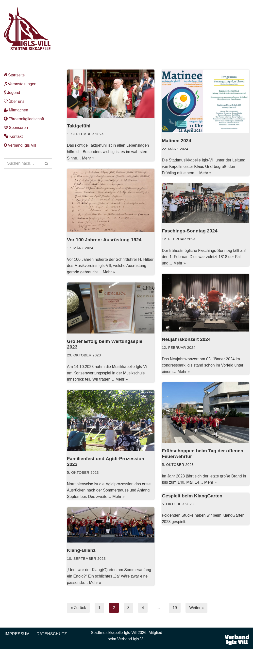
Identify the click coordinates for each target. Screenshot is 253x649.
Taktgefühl (79, 125)
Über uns (14, 101)
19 (175, 608)
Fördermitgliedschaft (24, 119)
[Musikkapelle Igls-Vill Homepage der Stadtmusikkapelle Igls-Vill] (27, 28)
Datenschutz (51, 634)
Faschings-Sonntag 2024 (190, 230)
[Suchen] (22, 163)
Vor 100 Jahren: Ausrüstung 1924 (104, 239)
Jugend (12, 92)
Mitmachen (16, 110)
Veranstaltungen (20, 84)
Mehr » (88, 158)
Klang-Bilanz (81, 550)
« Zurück (78, 608)
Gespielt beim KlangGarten (192, 495)
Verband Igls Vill (20, 145)
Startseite (14, 75)
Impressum (17, 634)
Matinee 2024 (176, 140)
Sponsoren (16, 128)
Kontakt (13, 136)
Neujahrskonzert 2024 (186, 339)
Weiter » (196, 608)
